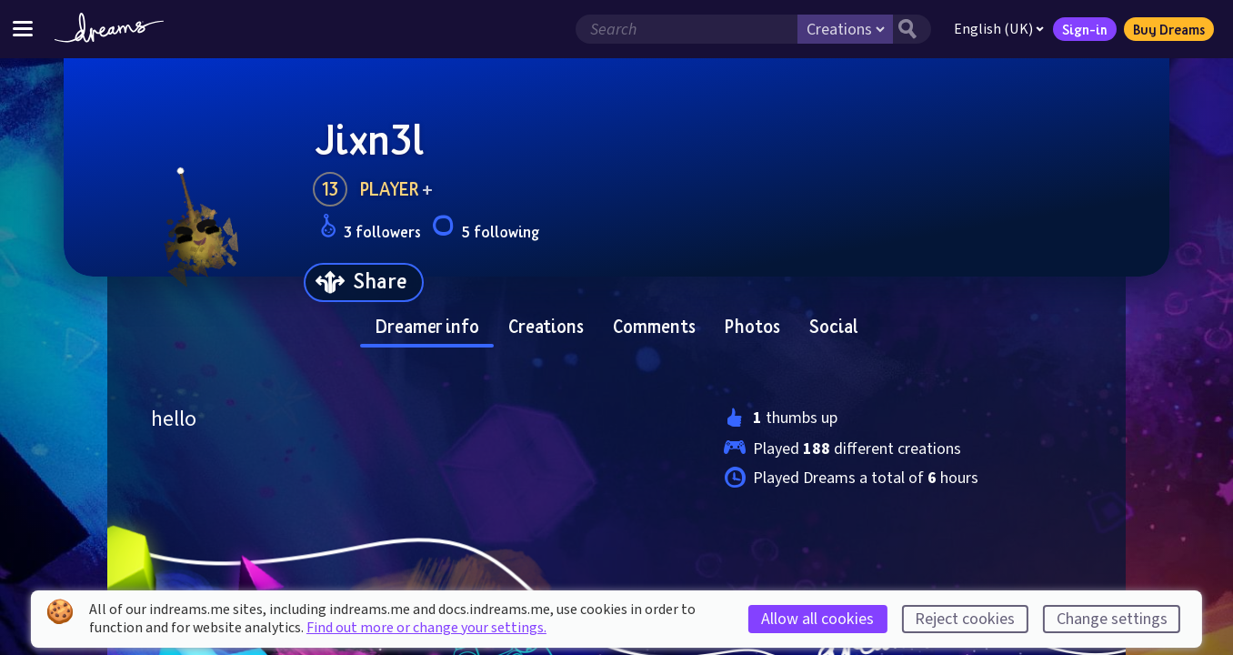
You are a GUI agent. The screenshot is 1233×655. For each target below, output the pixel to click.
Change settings (1112, 619)
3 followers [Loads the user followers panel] (370, 229)
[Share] (364, 282)
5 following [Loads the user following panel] (485, 229)
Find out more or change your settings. (426, 627)
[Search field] (686, 29)
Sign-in (1085, 29)
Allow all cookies (817, 619)
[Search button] (912, 29)
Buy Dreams (1169, 29)
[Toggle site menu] (22, 28)
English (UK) (999, 29)
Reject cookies (965, 619)
